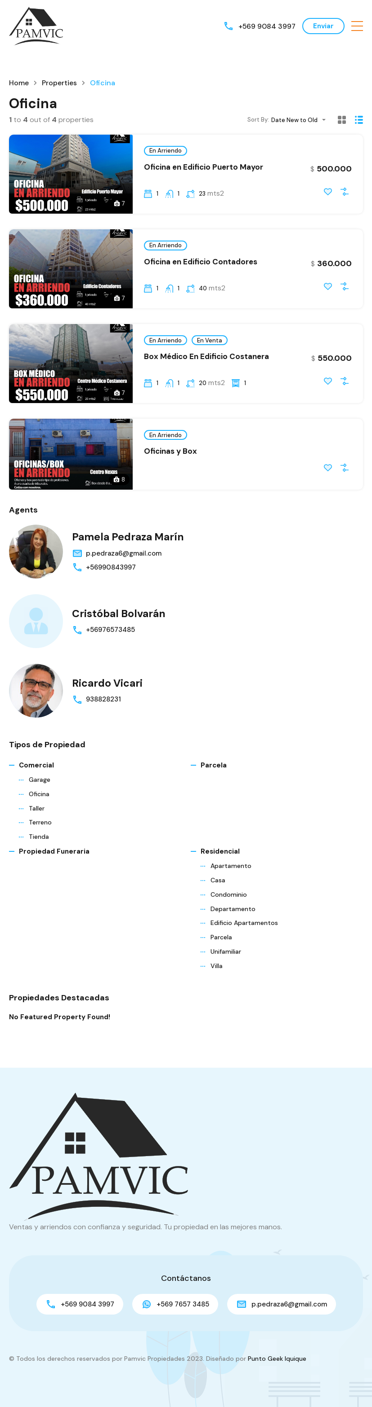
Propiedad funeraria (54, 866)
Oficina (39, 809)
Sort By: (258, 120)
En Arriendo (165, 150)
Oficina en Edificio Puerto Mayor (203, 167)
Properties (59, 83)
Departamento (233, 924)
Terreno (40, 837)
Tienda (39, 852)
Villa (217, 981)
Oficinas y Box (170, 456)
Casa (218, 895)
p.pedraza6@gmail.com (123, 568)
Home (19, 83)
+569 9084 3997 (267, 26)
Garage (39, 795)
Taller (37, 824)
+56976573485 (110, 644)
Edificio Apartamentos (244, 938)
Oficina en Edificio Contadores (200, 263)
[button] (357, 26)
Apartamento (231, 881)
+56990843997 (111, 582)
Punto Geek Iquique (277, 1358)
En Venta (209, 343)
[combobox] (301, 120)
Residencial (220, 866)
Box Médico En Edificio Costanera (206, 360)
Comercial (36, 780)
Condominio (229, 910)
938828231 (103, 714)
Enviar (323, 26)
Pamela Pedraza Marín (130, 552)
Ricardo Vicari (108, 698)
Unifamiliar (226, 967)
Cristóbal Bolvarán (120, 629)
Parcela (214, 780)
